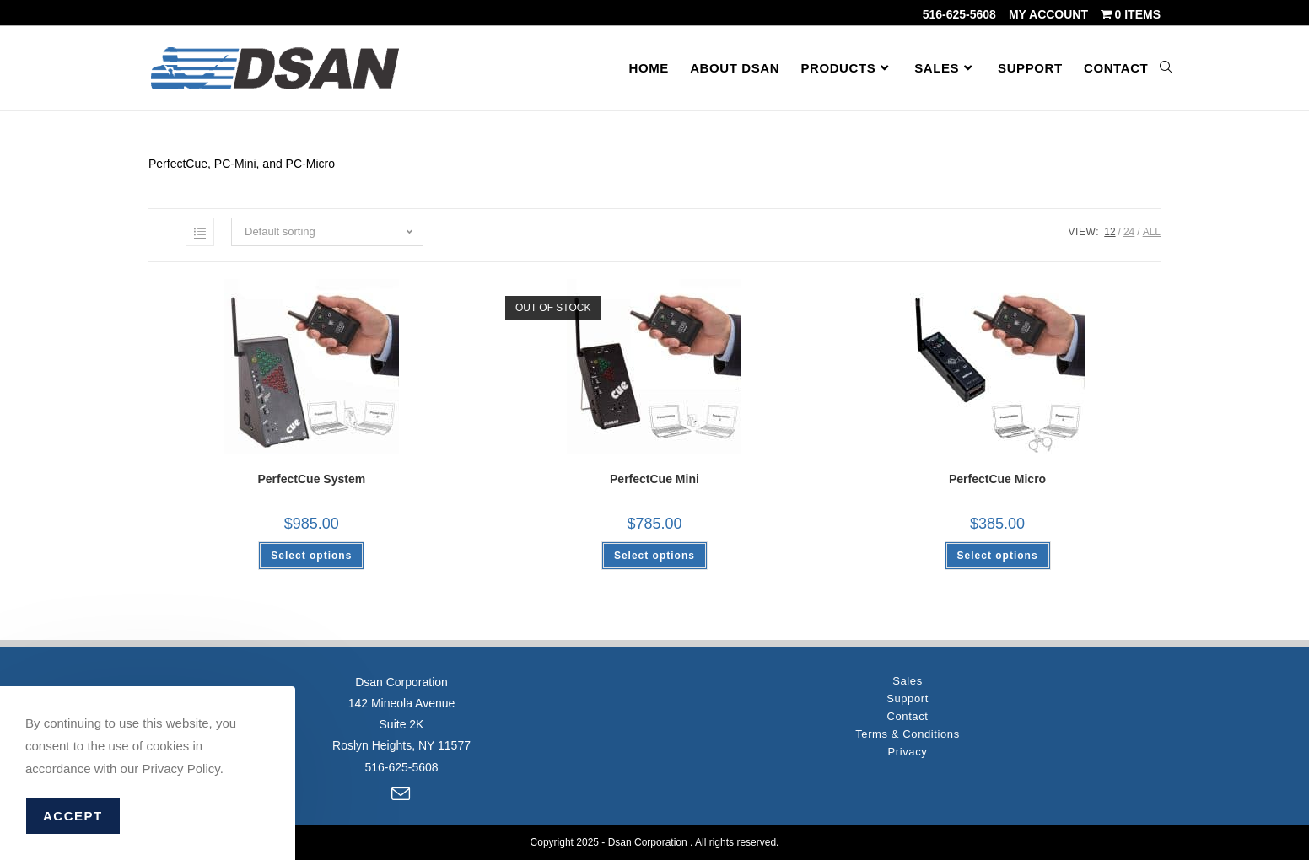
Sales (907, 681)
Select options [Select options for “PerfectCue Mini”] (654, 556)
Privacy (908, 751)
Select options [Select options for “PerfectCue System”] (311, 556)
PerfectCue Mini (654, 479)
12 (1109, 232)
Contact (907, 716)
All (1152, 232)
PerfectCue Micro (997, 479)
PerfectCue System (312, 479)
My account (1048, 14)
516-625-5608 (959, 14)
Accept (73, 816)
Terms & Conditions (907, 734)
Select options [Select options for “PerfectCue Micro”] (997, 556)
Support (907, 698)
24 (1128, 232)
